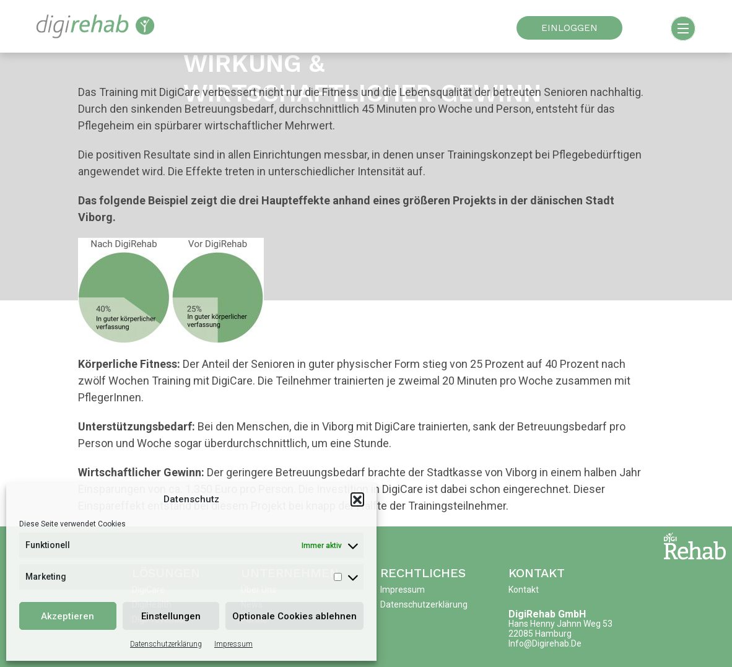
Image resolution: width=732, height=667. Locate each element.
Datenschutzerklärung (166, 644)
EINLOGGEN (569, 27)
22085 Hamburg (540, 634)
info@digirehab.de (545, 643)
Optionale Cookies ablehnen (294, 616)
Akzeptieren (67, 616)
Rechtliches (423, 572)
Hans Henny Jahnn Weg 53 (560, 624)
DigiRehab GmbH (547, 614)
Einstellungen (171, 616)
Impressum (233, 644)
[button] (357, 499)
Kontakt (536, 572)
